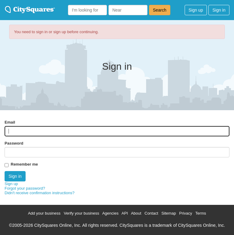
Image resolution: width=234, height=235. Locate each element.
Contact (151, 213)
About (136, 213)
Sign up (196, 10)
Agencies (110, 213)
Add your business (44, 213)
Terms (200, 213)
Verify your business (81, 213)
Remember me (24, 164)
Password (14, 143)
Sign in (218, 10)
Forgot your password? (25, 188)
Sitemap (168, 213)
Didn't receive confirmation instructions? (39, 193)
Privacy (185, 213)
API (125, 213)
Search (159, 10)
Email (10, 122)
